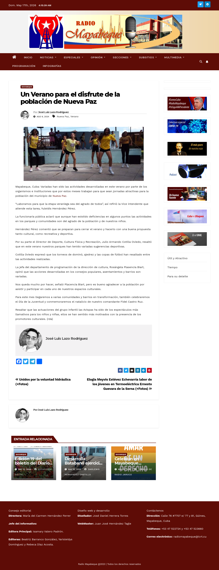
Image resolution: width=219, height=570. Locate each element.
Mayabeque (27, 87)
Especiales (73, 57)
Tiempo (173, 267)
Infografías (52, 66)
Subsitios (148, 57)
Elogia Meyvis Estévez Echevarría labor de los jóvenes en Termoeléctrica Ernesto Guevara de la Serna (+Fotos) (119, 384)
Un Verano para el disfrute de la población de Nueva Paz (70, 97)
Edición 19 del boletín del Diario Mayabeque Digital (34, 463)
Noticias (48, 57)
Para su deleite (178, 276)
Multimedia (174, 57)
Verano (74, 116)
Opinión (98, 57)
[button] (200, 61)
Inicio (28, 57)
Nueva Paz (63, 116)
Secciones (122, 57)
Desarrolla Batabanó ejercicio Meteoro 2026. (83, 463)
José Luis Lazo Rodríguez (53, 112)
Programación (23, 66)
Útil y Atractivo (178, 258)
